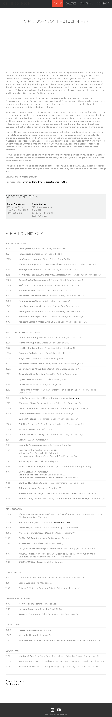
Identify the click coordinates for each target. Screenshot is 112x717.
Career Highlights (15, 681)
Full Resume (12, 684)
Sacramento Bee (62, 522)
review (75, 398)
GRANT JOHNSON (16, 3)
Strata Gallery (39, 204)
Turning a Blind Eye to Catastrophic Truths (44, 182)
